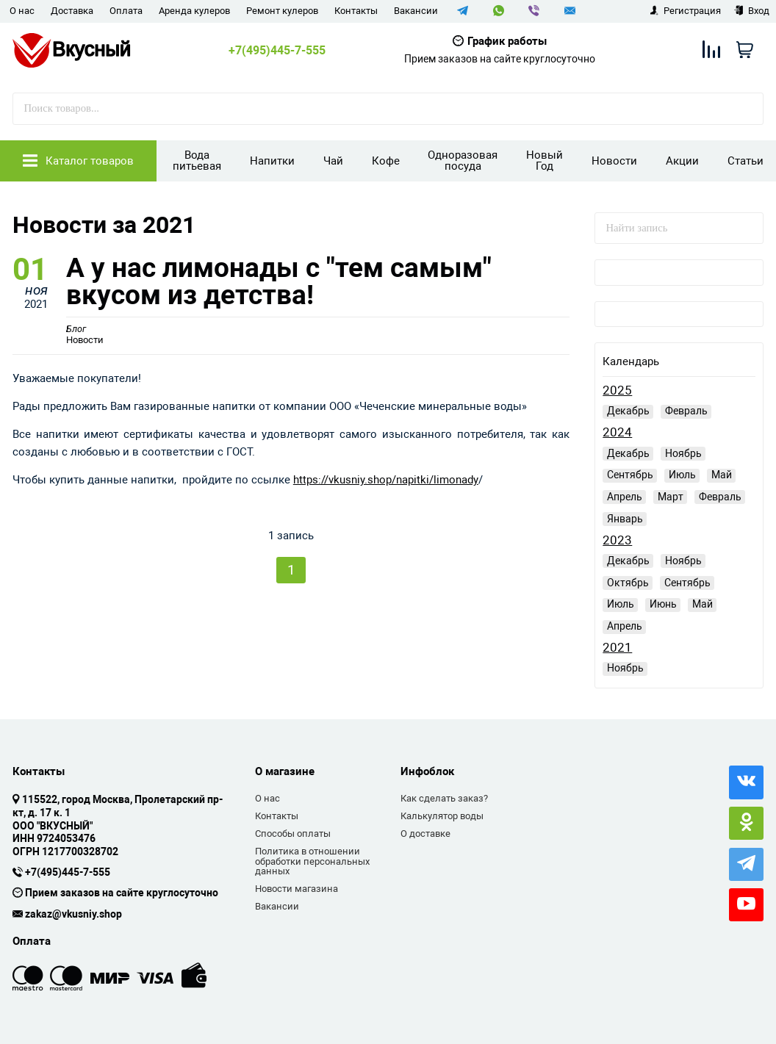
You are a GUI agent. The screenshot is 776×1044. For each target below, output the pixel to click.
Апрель (624, 497)
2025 (617, 390)
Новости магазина (296, 888)
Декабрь (628, 411)
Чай (333, 161)
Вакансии (416, 10)
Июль (682, 474)
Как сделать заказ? (444, 798)
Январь (625, 519)
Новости (614, 161)
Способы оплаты (293, 833)
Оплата (126, 10)
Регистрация (685, 10)
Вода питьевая (197, 160)
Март (670, 497)
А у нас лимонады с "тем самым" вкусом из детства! (308, 285)
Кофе (386, 161)
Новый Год (544, 160)
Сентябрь (630, 474)
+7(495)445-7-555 (277, 51)
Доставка (72, 10)
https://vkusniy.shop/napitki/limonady (385, 487)
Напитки (272, 161)
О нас (22, 10)
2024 (617, 432)
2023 (617, 540)
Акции (682, 161)
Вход (751, 10)
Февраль (686, 411)
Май (721, 474)
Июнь (663, 604)
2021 (617, 647)
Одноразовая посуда (462, 160)
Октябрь (628, 582)
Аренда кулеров (194, 10)
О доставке (425, 833)
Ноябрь (683, 453)
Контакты (356, 10)
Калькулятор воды (442, 816)
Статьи (746, 161)
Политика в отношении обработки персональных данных (312, 861)
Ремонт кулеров (282, 10)
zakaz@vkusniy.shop (73, 915)
